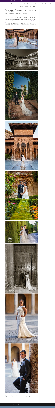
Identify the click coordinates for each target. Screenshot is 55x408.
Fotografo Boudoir (33, 3)
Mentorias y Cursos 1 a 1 (46, 0)
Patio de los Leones (18, 20)
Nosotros (26, 6)
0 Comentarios (24, 13)
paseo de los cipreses (9, 22)
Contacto (21, 6)
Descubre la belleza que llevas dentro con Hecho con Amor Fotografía (15, 3)
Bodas (16, 13)
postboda (19, 13)
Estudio (39, 3)
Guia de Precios (32, 6)
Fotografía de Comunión (47, 3)
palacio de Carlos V (31, 20)
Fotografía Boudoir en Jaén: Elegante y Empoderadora (24, 0)
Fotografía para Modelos (37, 0)
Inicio (14, 0)
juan (7, 13)
